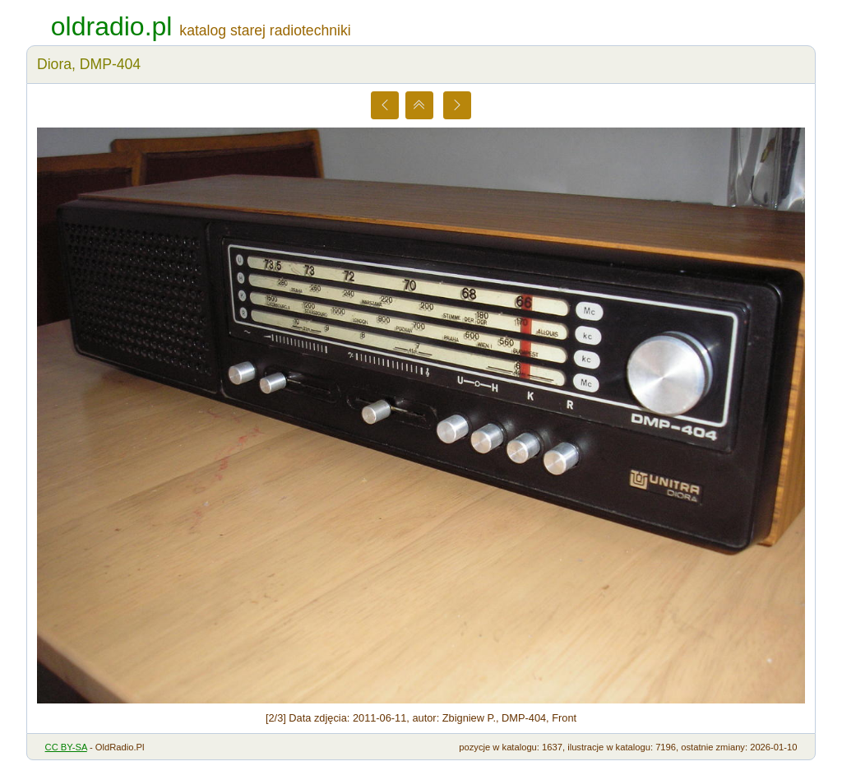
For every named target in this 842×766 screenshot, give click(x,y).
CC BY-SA (66, 747)
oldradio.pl (112, 26)
